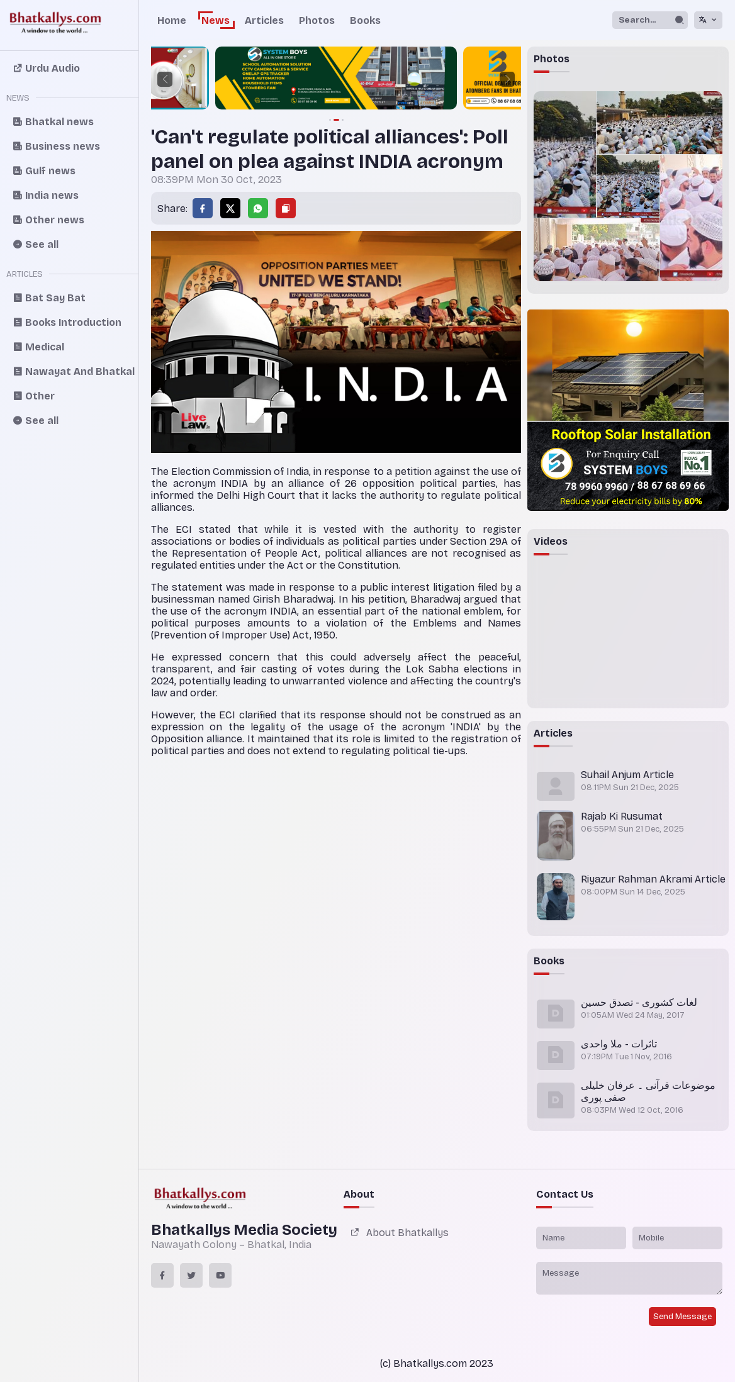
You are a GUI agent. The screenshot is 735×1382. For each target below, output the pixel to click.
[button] (164, 79)
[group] (336, 79)
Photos (317, 20)
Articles (264, 20)
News (215, 20)
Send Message (682, 1317)
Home (171, 20)
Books (365, 20)
